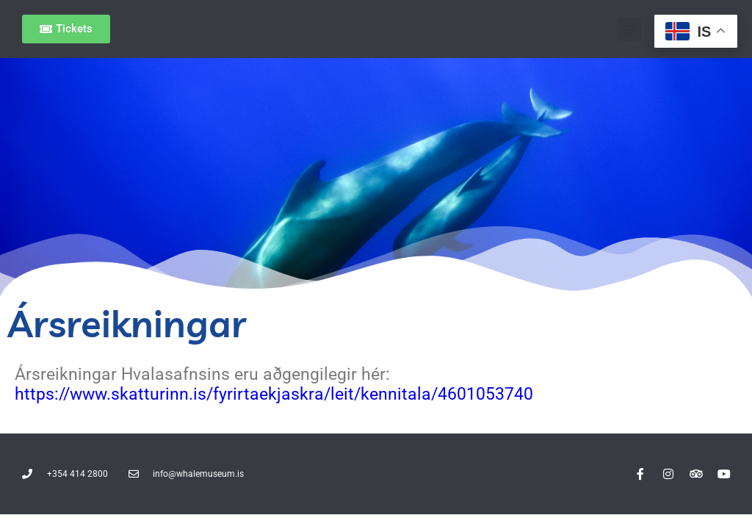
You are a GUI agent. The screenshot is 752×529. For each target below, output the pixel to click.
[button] (629, 29)
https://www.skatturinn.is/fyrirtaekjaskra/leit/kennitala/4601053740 (274, 394)
